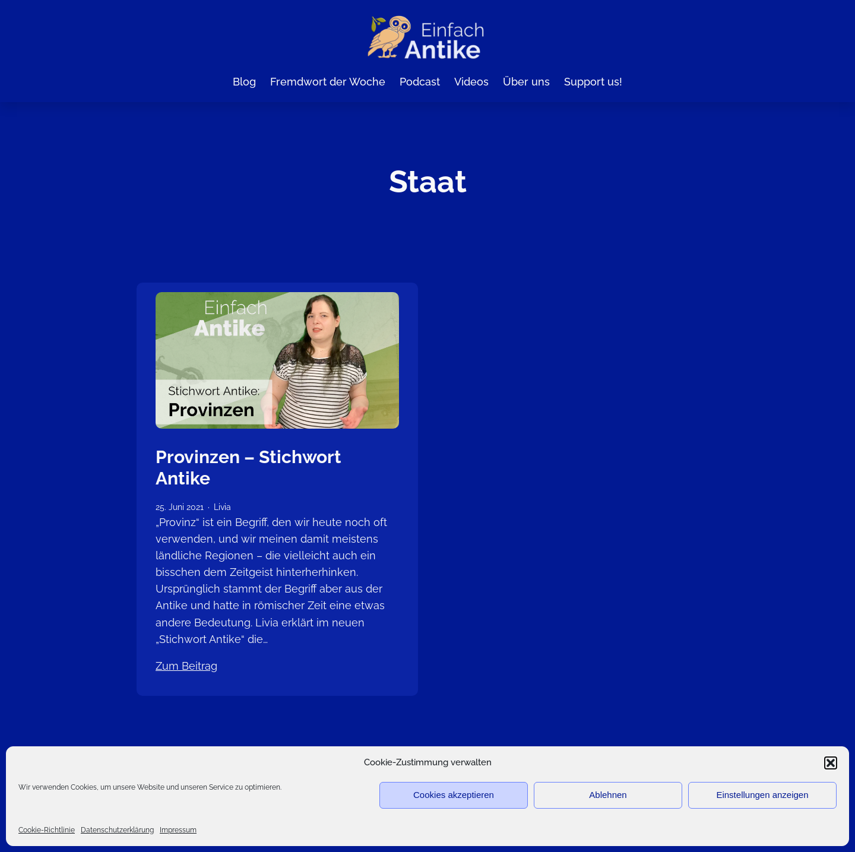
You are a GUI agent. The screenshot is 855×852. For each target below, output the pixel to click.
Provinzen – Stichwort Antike (248, 467)
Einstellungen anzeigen (762, 795)
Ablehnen (607, 795)
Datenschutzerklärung (117, 830)
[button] (831, 763)
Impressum (178, 830)
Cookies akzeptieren (453, 795)
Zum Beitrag (186, 666)
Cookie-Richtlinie (46, 830)
